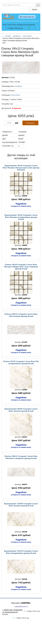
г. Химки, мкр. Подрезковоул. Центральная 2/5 (12, 611)
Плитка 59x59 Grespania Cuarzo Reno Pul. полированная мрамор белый (21, 362)
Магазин (21, 603)
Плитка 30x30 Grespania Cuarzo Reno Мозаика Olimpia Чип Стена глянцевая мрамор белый (21, 266)
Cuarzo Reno (27, 36)
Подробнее (21, 204)
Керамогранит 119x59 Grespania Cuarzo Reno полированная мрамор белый (21, 552)
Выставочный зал (27, 17)
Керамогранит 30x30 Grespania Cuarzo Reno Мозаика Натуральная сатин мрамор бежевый (21, 167)
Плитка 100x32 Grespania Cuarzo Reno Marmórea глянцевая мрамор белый (21, 457)
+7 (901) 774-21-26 (14, 28)
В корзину (30, 123)
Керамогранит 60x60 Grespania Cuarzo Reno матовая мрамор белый (21, 410)
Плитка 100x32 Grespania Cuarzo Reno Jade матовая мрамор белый (21, 315)
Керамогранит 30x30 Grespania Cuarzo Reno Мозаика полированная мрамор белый (21, 217)
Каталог (8, 36)
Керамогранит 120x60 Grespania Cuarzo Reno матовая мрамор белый (21, 505)
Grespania (16, 36)
